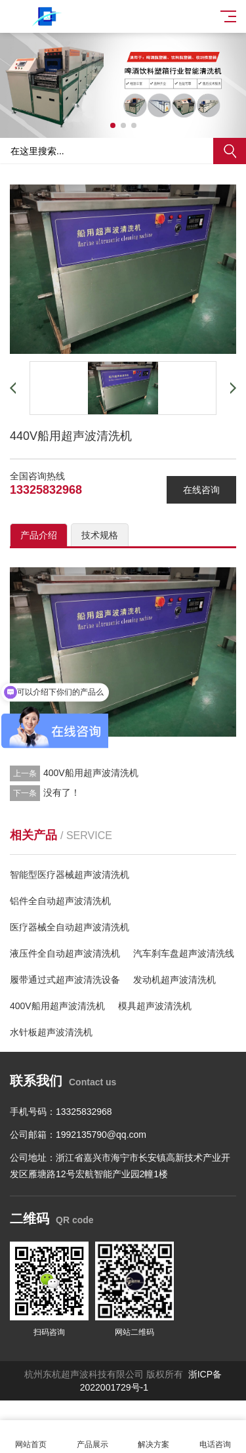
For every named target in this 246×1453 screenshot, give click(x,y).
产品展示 (92, 1437)
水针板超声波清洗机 (51, 1032)
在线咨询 (201, 490)
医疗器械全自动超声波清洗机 (69, 927)
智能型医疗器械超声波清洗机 (69, 874)
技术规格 (99, 535)
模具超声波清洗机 (155, 1006)
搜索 (229, 151)
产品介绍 (38, 535)
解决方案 (154, 1437)
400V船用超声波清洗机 (90, 773)
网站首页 (31, 1437)
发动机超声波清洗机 (174, 979)
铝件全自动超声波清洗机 (60, 901)
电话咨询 (215, 1437)
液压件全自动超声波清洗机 (65, 953)
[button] (112, 125)
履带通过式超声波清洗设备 (65, 979)
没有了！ (61, 792)
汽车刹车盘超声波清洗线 (183, 953)
